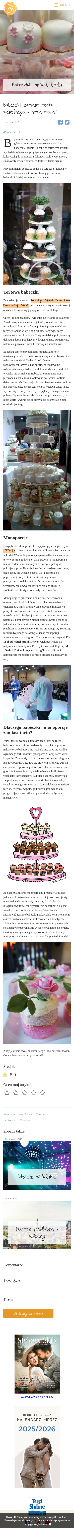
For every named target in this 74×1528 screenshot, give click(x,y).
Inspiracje (9, 1114)
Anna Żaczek (11, 132)
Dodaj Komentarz (28, 1314)
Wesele (12, 1120)
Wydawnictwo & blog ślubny (37, 1397)
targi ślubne (25, 1114)
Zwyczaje (25, 1120)
